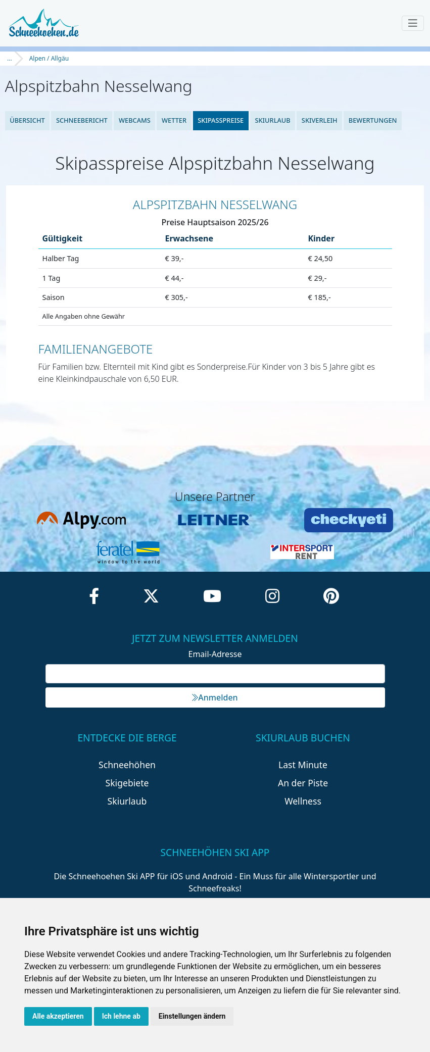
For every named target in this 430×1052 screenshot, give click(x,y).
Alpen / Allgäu (49, 58)
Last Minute (302, 765)
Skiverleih (320, 120)
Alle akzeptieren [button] (58, 1016)
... (9, 58)
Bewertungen (373, 120)
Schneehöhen (127, 765)
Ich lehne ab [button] (121, 1016)
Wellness (302, 801)
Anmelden (214, 697)
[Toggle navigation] (413, 23)
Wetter (174, 120)
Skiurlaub (272, 120)
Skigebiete (127, 783)
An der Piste (303, 783)
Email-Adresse (215, 654)
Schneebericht (82, 120)
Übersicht (27, 120)
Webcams (135, 120)
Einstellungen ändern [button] (192, 1016)
